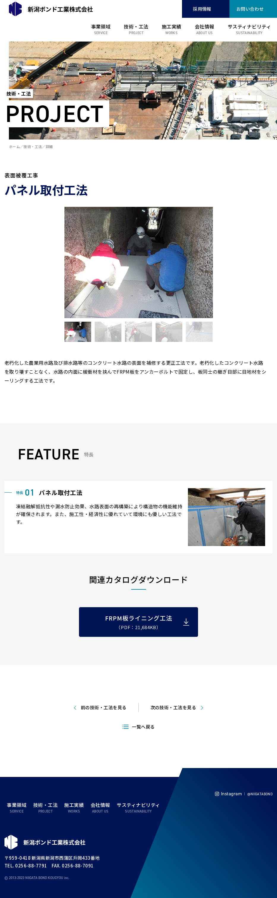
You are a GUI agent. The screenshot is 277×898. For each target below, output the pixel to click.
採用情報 (202, 9)
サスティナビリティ (249, 26)
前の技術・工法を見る (104, 733)
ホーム (14, 146)
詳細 (49, 146)
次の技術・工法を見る (174, 733)
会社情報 (204, 26)
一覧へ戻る (143, 752)
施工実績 (171, 26)
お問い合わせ (250, 9)
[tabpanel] (138, 262)
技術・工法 (136, 26)
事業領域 (101, 26)
